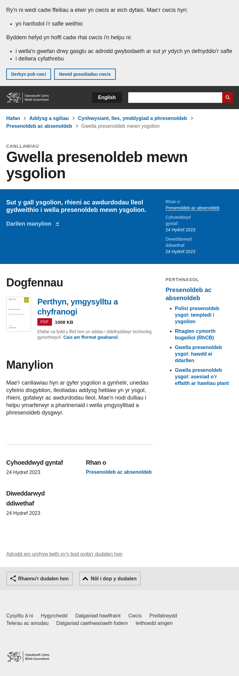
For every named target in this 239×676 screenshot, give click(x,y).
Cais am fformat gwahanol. (91, 337)
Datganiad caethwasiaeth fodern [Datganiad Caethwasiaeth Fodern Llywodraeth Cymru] (92, 623)
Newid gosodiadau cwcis (85, 74)
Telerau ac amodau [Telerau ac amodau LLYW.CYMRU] (27, 623)
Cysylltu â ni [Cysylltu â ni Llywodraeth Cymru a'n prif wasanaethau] (19, 615)
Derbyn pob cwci (28, 74)
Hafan (13, 118)
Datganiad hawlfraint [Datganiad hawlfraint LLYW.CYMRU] (98, 615)
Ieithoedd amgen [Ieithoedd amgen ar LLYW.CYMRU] (154, 623)
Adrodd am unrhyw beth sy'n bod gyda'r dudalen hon (64, 554)
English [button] (107, 97)
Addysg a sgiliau (49, 118)
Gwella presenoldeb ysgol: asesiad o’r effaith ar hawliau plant (202, 376)
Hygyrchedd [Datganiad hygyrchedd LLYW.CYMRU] (54, 615)
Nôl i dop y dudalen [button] (114, 578)
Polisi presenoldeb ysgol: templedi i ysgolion (197, 315)
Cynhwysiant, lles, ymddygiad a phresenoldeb (132, 118)
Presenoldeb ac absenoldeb (39, 126)
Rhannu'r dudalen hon (43, 578)
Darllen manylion (30, 224)
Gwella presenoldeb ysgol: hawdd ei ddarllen (198, 354)
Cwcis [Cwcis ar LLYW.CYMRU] (135, 615)
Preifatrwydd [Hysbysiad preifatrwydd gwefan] (163, 615)
